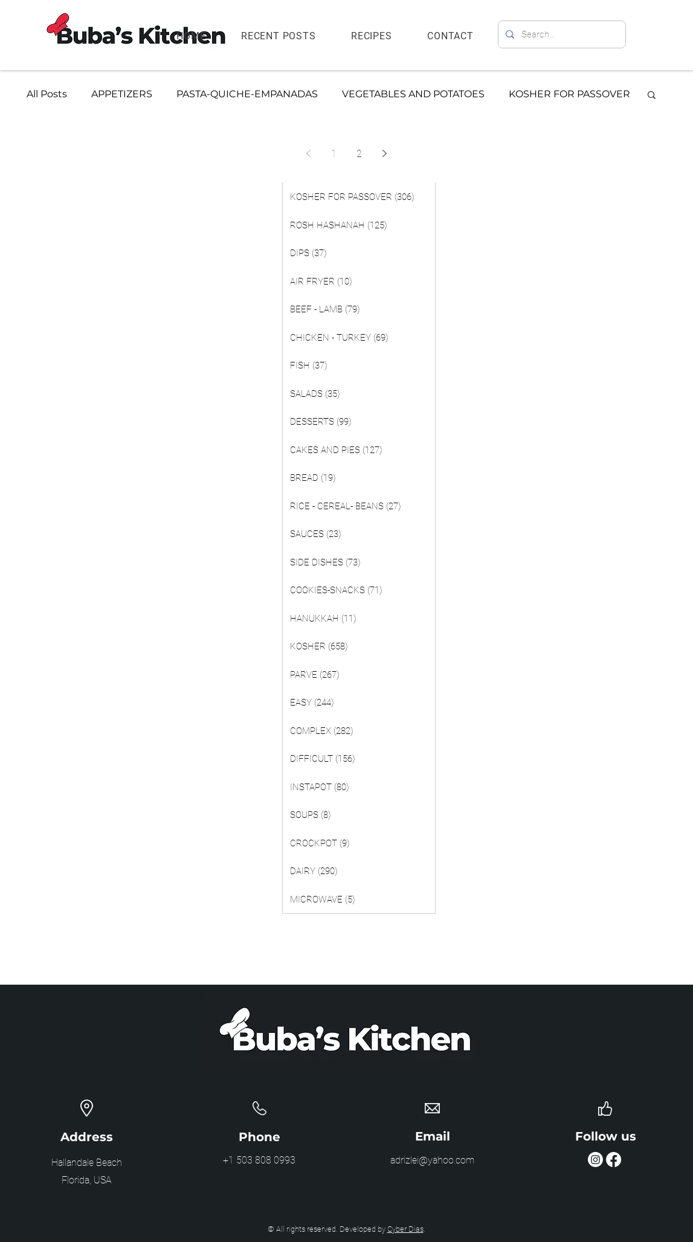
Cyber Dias (405, 1229)
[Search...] (560, 34)
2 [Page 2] (359, 153)
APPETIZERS (121, 94)
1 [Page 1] (334, 153)
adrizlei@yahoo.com (432, 1160)
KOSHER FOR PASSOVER (569, 94)
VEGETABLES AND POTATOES (413, 94)
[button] (651, 95)
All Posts (47, 94)
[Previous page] (309, 153)
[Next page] (385, 153)
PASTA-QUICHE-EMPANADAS (247, 94)
